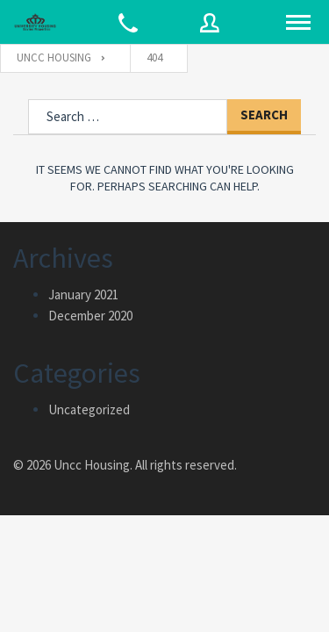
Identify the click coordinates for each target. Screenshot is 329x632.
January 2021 (83, 294)
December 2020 (90, 315)
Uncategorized (89, 409)
